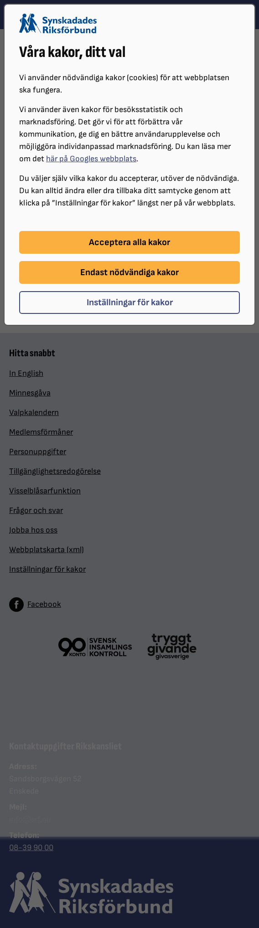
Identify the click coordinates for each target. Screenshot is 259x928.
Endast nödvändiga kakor (129, 272)
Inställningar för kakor (130, 302)
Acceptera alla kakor (129, 242)
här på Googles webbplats (91, 159)
